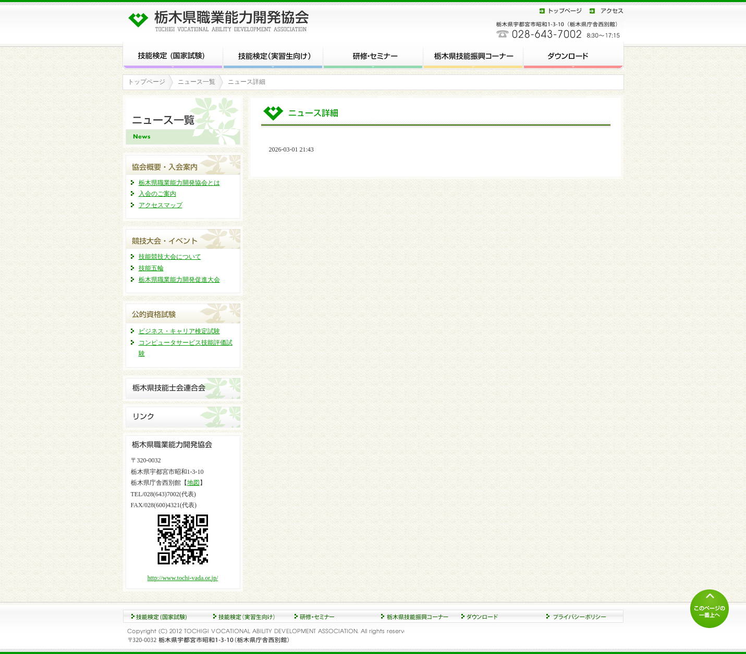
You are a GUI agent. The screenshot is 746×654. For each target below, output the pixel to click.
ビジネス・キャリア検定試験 (179, 331)
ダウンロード (573, 54)
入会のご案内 (157, 193)
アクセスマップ (160, 205)
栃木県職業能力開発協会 (222, 18)
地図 (193, 482)
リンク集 (183, 417)
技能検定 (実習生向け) (273, 54)
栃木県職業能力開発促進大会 (179, 279)
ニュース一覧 (196, 81)
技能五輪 (151, 268)
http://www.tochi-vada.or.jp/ (183, 578)
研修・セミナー (373, 54)
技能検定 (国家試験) (173, 54)
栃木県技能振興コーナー (473, 54)
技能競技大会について (170, 256)
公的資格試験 (183, 312)
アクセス (604, 10)
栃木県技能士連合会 (183, 388)
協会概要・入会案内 (183, 164)
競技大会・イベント (183, 238)
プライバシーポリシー (581, 616)
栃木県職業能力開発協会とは (179, 182)
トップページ (560, 10)
